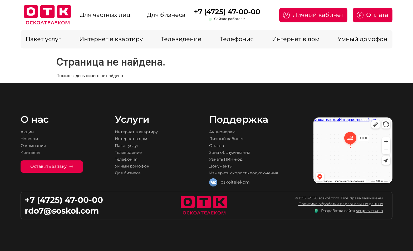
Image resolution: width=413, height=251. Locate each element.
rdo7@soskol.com (62, 211)
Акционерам (223, 131)
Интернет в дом (295, 39)
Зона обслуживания (231, 152)
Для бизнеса (166, 14)
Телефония (237, 39)
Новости (30, 138)
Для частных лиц (105, 14)
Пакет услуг (43, 39)
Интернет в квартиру (111, 39)
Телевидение (181, 39)
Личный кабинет (228, 138)
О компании (34, 145)
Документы (221, 166)
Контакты (31, 152)
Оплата (217, 145)
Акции (28, 131)
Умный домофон (362, 39)
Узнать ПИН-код (227, 159)
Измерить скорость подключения (246, 172)
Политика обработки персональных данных (340, 203)
